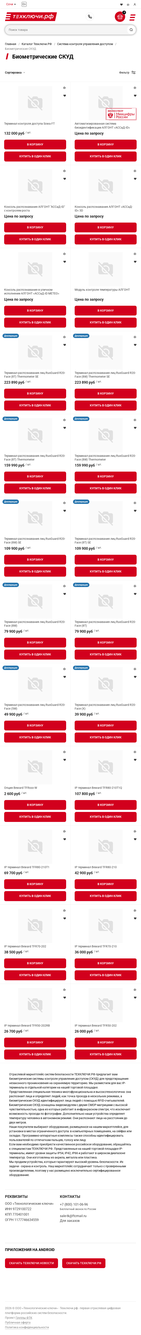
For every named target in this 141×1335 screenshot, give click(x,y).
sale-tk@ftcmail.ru (73, 1216)
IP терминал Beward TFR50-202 (96, 1025)
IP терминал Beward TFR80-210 (96, 867)
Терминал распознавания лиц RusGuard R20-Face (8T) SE (105, 540)
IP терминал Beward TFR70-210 (96, 946)
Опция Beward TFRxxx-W (20, 787)
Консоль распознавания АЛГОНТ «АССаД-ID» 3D (104, 208)
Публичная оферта (18, 1322)
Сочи (9, 4)
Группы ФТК (24, 1317)
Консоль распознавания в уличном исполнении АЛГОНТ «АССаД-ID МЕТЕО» (31, 291)
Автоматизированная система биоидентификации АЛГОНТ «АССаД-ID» (102, 125)
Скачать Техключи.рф (83, 1263)
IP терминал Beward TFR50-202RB (27, 1025)
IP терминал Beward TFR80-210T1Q (98, 787)
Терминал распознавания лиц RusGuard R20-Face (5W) (34, 706)
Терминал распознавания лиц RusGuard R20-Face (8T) (105, 623)
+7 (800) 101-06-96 (90, 17)
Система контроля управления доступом (85, 44)
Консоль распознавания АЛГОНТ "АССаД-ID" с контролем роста (34, 208)
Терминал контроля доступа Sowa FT (29, 123)
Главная (10, 44)
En (24, 4)
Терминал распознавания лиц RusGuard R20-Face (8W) (34, 623)
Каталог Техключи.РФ (37, 44)
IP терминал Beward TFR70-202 (25, 946)
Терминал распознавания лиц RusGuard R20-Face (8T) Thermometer (34, 457)
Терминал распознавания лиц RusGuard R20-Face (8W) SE (34, 540)
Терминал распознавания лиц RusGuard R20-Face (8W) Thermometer (105, 457)
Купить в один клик (35, 156)
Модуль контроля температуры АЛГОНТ (102, 289)
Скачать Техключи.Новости (31, 1263)
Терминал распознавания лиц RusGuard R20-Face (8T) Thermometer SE (34, 374)
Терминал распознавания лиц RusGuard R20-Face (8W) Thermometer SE (105, 374)
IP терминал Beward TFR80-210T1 (26, 867)
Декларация (10, 335)
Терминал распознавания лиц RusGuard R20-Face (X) (105, 706)
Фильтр (124, 72)
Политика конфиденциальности (27, 1327)
